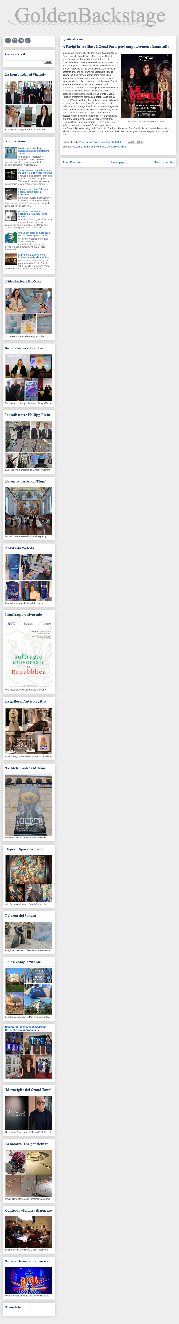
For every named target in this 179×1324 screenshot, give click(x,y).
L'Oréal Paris (112, 146)
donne (87, 146)
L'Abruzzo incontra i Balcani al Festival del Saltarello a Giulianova (33, 192)
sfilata (123, 146)
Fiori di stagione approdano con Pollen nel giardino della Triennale (35, 171)
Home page (118, 162)
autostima (77, 146)
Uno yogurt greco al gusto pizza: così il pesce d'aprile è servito (34, 234)
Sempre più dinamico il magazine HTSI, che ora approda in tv (25, 1028)
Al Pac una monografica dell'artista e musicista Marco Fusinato (32, 214)
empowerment (98, 146)
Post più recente (72, 162)
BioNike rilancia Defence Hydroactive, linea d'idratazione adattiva (33, 151)
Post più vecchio (164, 162)
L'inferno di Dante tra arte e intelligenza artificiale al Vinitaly (33, 256)
